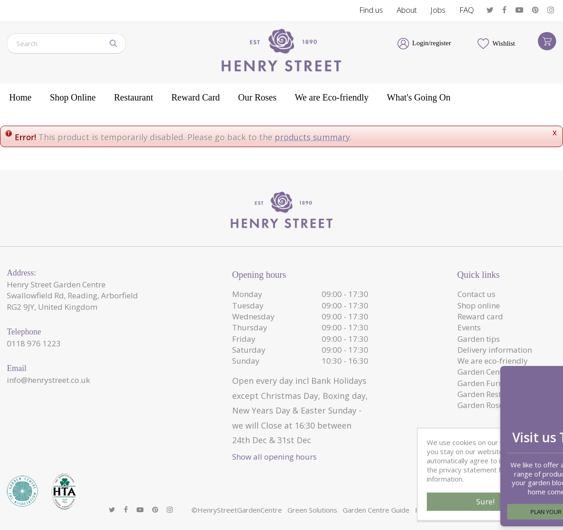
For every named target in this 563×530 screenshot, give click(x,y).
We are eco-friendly (492, 360)
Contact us (476, 294)
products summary (312, 137)
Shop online (478, 305)
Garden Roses (482, 405)
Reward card (480, 316)
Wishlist (504, 43)
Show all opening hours (274, 456)
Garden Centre (483, 371)
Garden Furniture (489, 383)
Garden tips (478, 339)
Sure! (485, 501)
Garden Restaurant (491, 394)
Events (469, 327)
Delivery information (494, 349)
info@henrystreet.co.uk (48, 380)
